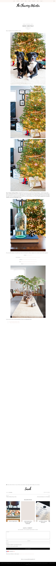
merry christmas (37, 484)
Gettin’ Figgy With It (29, 255)
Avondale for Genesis (38, 563)
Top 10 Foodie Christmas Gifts (14, 321)
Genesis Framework (45, 563)
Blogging (24, 24)
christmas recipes (24, 484)
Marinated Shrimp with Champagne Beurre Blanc (29, 259)
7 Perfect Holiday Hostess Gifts (14, 322)
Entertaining (28, 24)
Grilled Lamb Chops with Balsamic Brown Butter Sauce (29, 261)
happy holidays (30, 484)
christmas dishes (9, 484)
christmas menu (20, 484)
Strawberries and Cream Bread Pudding (29, 263)
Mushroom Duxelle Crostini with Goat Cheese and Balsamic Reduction (30, 257)
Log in (29, 564)
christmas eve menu (15, 484)
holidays (33, 484)
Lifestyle (32, 24)
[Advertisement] (28, 17)
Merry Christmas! (28, 26)
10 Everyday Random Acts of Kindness (43, 496)
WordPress (27, 564)
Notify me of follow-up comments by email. (14, 544)
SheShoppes (53, 563)
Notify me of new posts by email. (12, 546)
